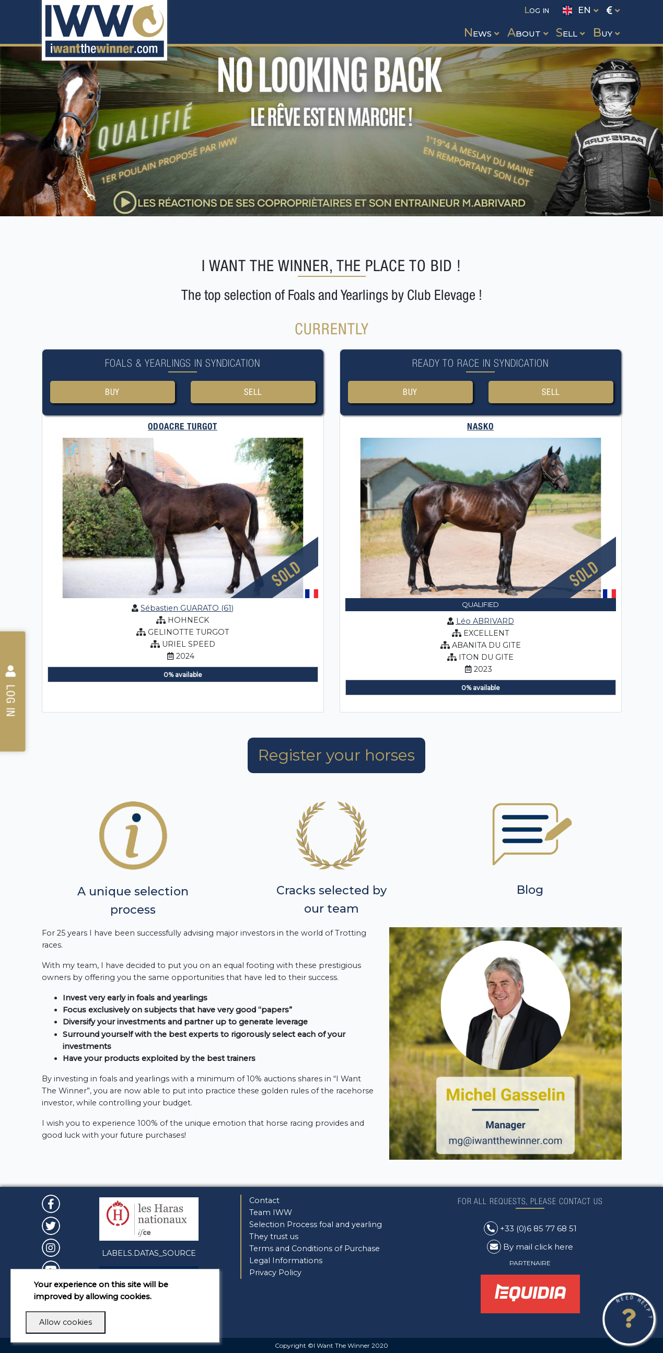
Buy (112, 392)
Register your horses (336, 755)
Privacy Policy (275, 1272)
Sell (252, 392)
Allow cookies (65, 1322)
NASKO (480, 427)
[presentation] (70, 535)
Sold (285, 574)
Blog (530, 890)
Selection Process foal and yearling (315, 1224)
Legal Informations (285, 1260)
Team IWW (270, 1212)
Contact (264, 1200)
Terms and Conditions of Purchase (314, 1248)
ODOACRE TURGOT (182, 427)
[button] (480, 23)
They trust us (273, 1236)
